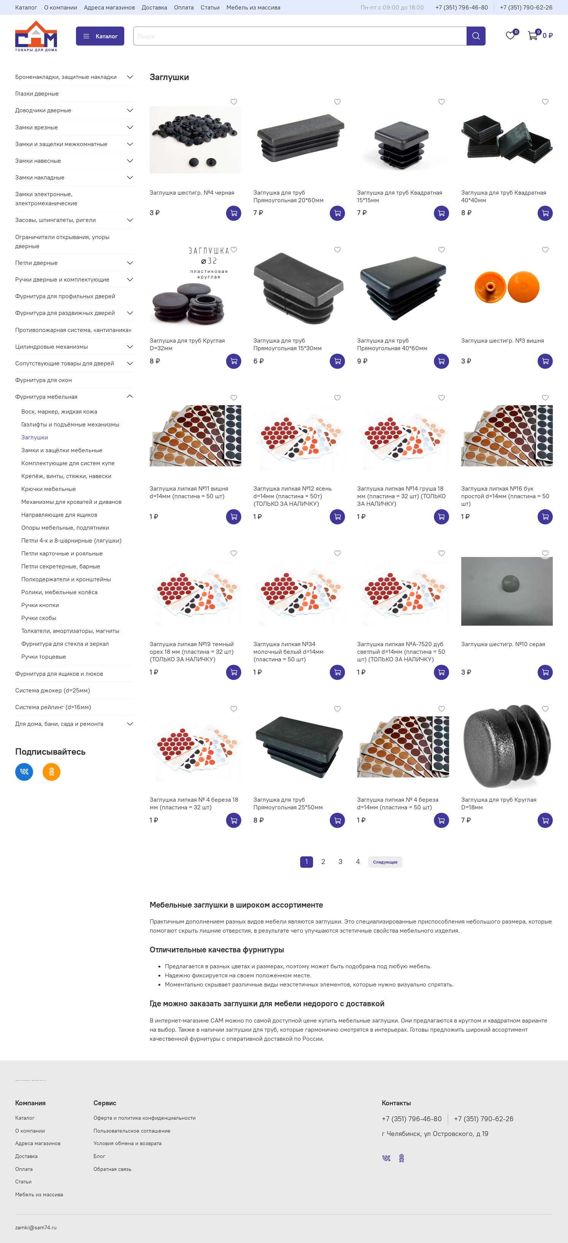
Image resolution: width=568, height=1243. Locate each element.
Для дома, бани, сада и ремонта (59, 723)
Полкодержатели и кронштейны (66, 579)
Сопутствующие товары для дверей (64, 363)
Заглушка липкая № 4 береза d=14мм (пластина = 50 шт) (397, 803)
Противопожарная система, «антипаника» (73, 330)
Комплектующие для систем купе (68, 463)
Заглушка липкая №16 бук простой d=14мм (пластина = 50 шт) (505, 496)
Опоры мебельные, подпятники (65, 527)
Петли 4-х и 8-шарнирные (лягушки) (71, 540)
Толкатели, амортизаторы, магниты (70, 630)
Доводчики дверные (43, 110)
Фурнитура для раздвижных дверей (65, 312)
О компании (60, 7)
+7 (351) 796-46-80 (461, 7)
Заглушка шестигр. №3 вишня (502, 340)
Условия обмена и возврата (127, 1143)
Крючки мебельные (48, 488)
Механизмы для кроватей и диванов (71, 501)
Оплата (184, 7)
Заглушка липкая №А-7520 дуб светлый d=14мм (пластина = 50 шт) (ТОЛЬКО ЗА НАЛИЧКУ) (401, 651)
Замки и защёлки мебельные (62, 450)
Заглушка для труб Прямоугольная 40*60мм (392, 344)
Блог (99, 1156)
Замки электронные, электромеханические (46, 198)
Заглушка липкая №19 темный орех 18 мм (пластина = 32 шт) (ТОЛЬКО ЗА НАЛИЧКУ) (192, 651)
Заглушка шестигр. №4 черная (192, 192)
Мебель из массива (253, 7)
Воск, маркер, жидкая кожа (59, 411)
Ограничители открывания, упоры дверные (62, 241)
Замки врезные (36, 127)
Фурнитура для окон (43, 380)
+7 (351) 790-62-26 (526, 7)
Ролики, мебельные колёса (59, 592)
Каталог (26, 7)
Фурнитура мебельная (46, 396)
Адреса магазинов (109, 7)
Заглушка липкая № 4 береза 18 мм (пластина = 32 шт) (194, 803)
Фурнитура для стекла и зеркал (65, 643)
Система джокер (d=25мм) (52, 690)
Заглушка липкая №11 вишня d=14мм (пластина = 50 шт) (189, 492)
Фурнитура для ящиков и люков (59, 673)
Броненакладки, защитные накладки (66, 76)
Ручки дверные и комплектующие (62, 279)
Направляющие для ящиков (59, 514)
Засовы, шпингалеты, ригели (55, 219)
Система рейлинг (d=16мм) (53, 707)
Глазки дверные (37, 93)
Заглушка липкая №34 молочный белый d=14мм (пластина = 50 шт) (288, 651)
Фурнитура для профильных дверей (65, 296)
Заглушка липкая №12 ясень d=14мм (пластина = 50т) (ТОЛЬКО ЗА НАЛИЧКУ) (292, 496)
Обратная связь (112, 1169)
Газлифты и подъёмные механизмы (70, 424)
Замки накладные (40, 177)
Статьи (210, 7)
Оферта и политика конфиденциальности (144, 1117)
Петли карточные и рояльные (62, 553)
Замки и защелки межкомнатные (61, 144)
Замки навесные (38, 160)
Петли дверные (36, 262)
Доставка (154, 7)
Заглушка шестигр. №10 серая (503, 644)
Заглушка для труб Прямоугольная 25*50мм (288, 803)
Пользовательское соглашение (132, 1130)
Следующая (385, 862)
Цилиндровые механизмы (51, 346)
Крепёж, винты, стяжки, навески (66, 476)
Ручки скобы (38, 618)
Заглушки (34, 437)
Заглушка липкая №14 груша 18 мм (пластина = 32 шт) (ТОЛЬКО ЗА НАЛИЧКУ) (401, 496)
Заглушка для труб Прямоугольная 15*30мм (287, 344)
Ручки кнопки (40, 605)
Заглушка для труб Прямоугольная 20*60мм (288, 196)
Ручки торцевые (43, 656)
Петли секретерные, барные (60, 566)
